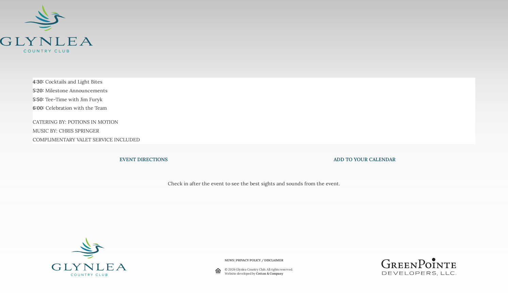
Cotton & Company (269, 273)
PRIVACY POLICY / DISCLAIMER (259, 260)
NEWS (229, 260)
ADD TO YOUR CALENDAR (365, 159)
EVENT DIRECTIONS (144, 159)
